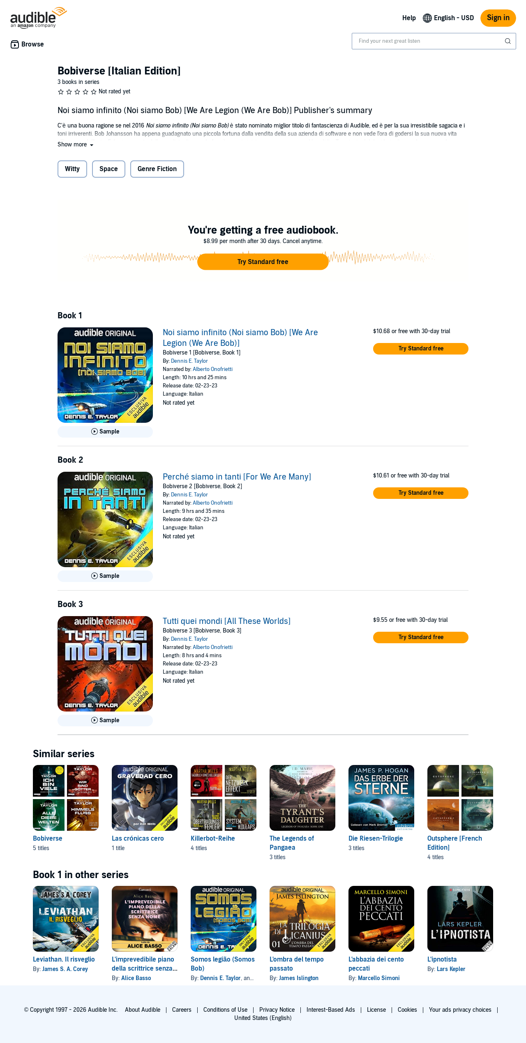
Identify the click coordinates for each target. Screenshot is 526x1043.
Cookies (407, 1009)
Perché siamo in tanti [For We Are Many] (237, 477)
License (376, 1009)
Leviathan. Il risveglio (64, 959)
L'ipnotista (442, 959)
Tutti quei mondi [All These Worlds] (227, 621)
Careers (181, 1009)
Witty (72, 169)
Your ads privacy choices (460, 1009)
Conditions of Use (225, 1009)
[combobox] (434, 41)
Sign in (498, 18)
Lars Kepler (451, 969)
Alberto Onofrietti (213, 369)
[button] (76, 144)
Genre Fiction (157, 169)
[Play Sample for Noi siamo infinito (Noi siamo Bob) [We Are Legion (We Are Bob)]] (105, 432)
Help (409, 18)
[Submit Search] (508, 41)
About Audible (142, 1009)
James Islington (298, 978)
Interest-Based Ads (331, 1009)
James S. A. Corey (65, 969)
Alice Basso (136, 978)
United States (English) (263, 1018)
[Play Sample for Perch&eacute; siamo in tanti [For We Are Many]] (105, 576)
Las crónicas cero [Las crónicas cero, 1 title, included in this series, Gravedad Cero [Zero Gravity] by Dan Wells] (138, 838)
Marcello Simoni (379, 978)
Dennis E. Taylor (189, 361)
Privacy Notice (277, 1009)
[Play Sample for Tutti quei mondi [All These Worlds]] (105, 720)
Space (108, 169)
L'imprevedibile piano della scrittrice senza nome (143, 968)
